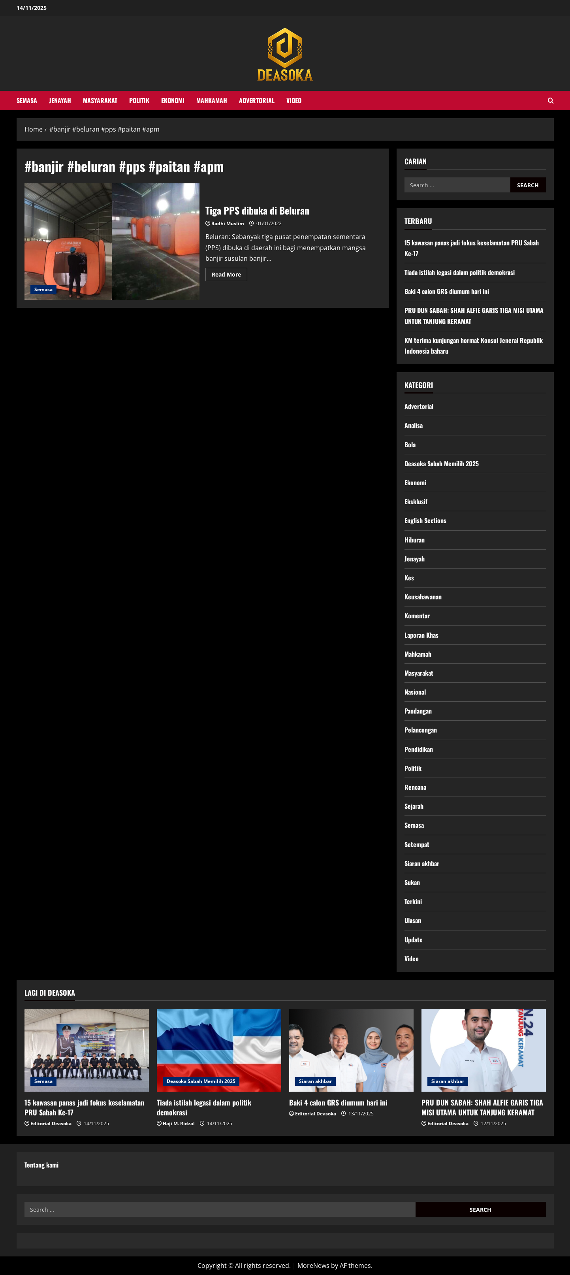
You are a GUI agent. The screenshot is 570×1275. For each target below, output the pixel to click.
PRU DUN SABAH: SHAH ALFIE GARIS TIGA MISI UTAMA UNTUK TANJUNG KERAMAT (482, 1107)
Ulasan (412, 920)
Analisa (413, 425)
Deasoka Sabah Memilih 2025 (441, 463)
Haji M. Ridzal (179, 1123)
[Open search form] (551, 100)
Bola (410, 444)
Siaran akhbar (421, 863)
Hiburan (414, 539)
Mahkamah (211, 100)
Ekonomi (172, 100)
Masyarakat (100, 100)
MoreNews (313, 1265)
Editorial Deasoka (50, 1123)
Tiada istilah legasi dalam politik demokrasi (459, 272)
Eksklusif (415, 501)
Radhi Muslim (227, 223)
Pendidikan (418, 749)
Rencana (415, 787)
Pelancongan (420, 729)
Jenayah (60, 100)
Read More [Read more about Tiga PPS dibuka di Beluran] (229, 275)
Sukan (412, 882)
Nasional (415, 692)
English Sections (425, 520)
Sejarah (413, 806)
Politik (139, 100)
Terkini (413, 901)
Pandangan (418, 711)
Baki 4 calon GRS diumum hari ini (446, 291)
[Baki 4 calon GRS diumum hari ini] (351, 1050)
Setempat (416, 844)
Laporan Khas (421, 635)
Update (413, 939)
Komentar (417, 615)
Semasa (27, 100)
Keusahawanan (423, 596)
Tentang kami (41, 1165)
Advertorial (257, 100)
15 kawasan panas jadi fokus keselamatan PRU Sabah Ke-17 (84, 1107)
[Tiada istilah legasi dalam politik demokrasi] (219, 1050)
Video (293, 100)
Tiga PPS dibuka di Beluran (112, 241)
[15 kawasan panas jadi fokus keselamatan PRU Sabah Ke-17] (86, 1050)
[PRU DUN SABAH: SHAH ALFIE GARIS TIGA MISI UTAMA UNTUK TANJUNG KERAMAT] (483, 1050)
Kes (409, 577)
